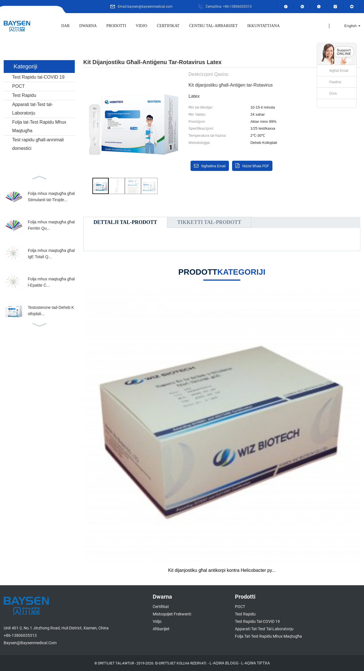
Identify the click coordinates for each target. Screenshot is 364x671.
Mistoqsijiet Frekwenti (172, 614)
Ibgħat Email (338, 71)
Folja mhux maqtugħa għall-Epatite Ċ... (51, 282)
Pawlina (335, 82)
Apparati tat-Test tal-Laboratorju (32, 108)
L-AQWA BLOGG (224, 663)
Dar (65, 26)
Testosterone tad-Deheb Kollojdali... (51, 310)
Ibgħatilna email (213, 166)
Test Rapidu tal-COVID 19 (38, 77)
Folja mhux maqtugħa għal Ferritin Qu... (51, 225)
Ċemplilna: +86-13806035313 (229, 7)
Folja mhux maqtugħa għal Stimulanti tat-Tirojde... (51, 196)
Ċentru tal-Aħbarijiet (213, 26)
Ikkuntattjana (263, 26)
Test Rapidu (24, 95)
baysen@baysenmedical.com (30, 643)
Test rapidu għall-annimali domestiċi (38, 144)
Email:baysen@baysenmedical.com (145, 7)
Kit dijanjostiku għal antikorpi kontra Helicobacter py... (222, 570)
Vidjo (141, 26)
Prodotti (116, 26)
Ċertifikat (168, 26)
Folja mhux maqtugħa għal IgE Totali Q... (51, 253)
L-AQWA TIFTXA (255, 663)
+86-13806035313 (20, 635)
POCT (18, 86)
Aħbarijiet (161, 629)
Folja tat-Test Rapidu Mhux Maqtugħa (39, 126)
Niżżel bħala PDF (255, 166)
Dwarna (88, 26)
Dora (333, 93)
